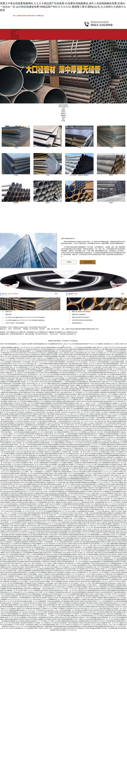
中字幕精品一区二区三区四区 (94, 380)
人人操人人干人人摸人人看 (86, 583)
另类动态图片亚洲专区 (89, 623)
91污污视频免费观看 (66, 504)
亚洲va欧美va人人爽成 (107, 511)
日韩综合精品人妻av (92, 599)
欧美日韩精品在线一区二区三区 (16, 387)
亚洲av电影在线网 (120, 381)
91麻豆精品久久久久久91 (107, 414)
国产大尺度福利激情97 (77, 353)
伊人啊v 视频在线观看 (106, 349)
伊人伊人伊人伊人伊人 (70, 410)
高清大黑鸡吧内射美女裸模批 (44, 394)
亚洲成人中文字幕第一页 (55, 412)
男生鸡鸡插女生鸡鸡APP (116, 464)
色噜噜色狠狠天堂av (110, 615)
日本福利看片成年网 (38, 441)
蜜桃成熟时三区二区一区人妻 (30, 461)
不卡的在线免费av (16, 383)
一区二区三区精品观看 (20, 475)
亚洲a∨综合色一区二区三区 (74, 425)
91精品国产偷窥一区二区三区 (82, 369)
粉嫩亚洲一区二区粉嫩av (60, 462)
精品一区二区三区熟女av (50, 606)
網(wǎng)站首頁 (15, 30)
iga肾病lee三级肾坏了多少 (17, 608)
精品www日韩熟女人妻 (98, 360)
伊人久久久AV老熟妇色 (10, 407)
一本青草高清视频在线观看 (33, 444)
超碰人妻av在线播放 (91, 354)
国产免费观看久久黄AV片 (110, 405)
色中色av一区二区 (79, 453)
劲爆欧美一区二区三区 (70, 567)
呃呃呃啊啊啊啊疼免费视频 (116, 455)
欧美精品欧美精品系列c (16, 374)
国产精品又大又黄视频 (104, 416)
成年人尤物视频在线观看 (50, 353)
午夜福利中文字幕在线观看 (94, 488)
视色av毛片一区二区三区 (42, 567)
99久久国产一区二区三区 (34, 398)
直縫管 (63, 112)
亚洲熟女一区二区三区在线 (110, 538)
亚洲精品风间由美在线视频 (68, 497)
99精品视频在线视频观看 (24, 520)
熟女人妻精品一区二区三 (87, 363)
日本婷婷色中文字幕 (62, 480)
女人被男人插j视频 (21, 398)
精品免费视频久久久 (94, 482)
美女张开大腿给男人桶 (105, 547)
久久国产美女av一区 (77, 421)
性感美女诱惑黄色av (72, 390)
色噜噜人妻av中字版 (46, 533)
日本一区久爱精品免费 (61, 351)
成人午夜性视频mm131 (84, 367)
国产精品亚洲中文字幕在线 (20, 488)
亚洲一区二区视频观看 (85, 399)
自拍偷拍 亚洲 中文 (10, 524)
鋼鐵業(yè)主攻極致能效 (79, 314)
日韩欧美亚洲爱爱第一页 (61, 362)
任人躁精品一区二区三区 (65, 579)
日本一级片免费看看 (82, 410)
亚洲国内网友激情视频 (50, 356)
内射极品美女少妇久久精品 (10, 527)
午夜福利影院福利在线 (94, 358)
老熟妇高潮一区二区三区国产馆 (78, 374)
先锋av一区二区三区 (29, 403)
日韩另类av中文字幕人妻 (60, 428)
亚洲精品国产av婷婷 (51, 475)
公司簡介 (13, 31)
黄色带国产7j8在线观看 (30, 419)
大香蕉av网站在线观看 (21, 453)
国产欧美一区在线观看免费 (37, 423)
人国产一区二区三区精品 (65, 455)
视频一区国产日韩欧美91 (57, 583)
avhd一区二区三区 (17, 450)
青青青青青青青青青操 (70, 417)
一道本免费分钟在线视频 (54, 491)
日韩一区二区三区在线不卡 (14, 455)
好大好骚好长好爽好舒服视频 (27, 416)
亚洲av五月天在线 (53, 597)
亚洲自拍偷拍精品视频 (22, 432)
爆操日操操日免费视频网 (77, 349)
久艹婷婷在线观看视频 (101, 362)
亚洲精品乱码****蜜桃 (11, 365)
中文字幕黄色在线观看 (91, 554)
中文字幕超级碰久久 (106, 534)
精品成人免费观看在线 (50, 426)
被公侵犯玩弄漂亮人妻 (118, 430)
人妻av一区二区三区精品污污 (78, 414)
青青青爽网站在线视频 (76, 500)
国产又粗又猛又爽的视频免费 (115, 389)
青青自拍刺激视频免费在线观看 (104, 426)
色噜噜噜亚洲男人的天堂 (49, 398)
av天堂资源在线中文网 (99, 423)
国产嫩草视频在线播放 (8, 398)
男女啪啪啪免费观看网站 (73, 626)
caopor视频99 (60, 347)
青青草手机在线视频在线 (110, 506)
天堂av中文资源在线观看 (12, 552)
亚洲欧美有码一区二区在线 (54, 482)
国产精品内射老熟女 (33, 443)
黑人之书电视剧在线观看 (86, 390)
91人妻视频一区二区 (60, 450)
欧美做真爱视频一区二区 (83, 473)
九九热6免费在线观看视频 (48, 446)
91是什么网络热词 (63, 371)
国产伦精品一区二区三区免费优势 (30, 590)
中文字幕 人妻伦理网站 (63, 603)
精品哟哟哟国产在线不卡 (81, 358)
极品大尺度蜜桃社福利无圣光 (22, 493)
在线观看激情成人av (111, 417)
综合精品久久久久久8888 (89, 437)
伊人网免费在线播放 (8, 547)
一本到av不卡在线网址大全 (35, 448)
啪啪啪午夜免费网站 (63, 432)
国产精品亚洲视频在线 (116, 491)
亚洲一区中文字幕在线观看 (10, 554)
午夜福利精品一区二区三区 (63, 430)
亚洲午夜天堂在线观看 (58, 435)
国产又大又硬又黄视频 (105, 599)
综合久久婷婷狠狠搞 (42, 498)
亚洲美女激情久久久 (11, 452)
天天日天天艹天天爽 (84, 495)
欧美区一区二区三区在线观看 (45, 516)
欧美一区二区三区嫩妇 (24, 538)
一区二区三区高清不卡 (92, 518)
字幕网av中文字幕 (58, 389)
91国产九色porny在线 (28, 383)
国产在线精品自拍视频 (113, 576)
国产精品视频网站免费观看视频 (89, 416)
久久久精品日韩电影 (119, 437)
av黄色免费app (34, 405)
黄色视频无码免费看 (22, 500)
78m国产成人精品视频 (113, 527)
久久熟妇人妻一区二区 (94, 525)
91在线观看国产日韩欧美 (64, 446)
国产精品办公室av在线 (110, 516)
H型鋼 (63, 117)
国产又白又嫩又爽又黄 (90, 356)
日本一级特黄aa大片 (24, 614)
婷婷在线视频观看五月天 (25, 407)
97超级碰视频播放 (53, 372)
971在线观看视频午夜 (96, 614)
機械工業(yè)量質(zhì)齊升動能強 (81, 311)
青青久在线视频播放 (90, 396)
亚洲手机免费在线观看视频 (22, 405)
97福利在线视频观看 (12, 614)
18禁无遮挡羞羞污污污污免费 (118, 443)
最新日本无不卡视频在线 (49, 396)
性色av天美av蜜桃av (91, 453)
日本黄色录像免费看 (97, 369)
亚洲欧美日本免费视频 (77, 446)
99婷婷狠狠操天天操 (72, 405)
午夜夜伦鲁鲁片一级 (94, 374)
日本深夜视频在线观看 (63, 380)
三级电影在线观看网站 (6, 347)
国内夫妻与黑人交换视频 (49, 380)
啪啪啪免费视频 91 (50, 376)
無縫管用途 (8, 314)
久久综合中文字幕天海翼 (71, 457)
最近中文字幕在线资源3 (108, 621)
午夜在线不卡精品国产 (117, 554)
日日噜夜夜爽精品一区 (17, 362)
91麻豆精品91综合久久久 (114, 372)
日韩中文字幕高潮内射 (91, 446)
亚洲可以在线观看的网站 (54, 381)
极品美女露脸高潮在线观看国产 (36, 378)
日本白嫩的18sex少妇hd (87, 385)
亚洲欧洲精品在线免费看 (64, 606)
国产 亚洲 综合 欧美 (21, 596)
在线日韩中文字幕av (64, 576)
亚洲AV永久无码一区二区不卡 (23, 410)
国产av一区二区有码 (15, 372)
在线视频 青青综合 (102, 371)
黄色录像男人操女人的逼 (56, 392)
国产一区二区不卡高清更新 (72, 486)
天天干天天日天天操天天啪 (115, 347)
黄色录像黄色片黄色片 (95, 381)
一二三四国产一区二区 (88, 403)
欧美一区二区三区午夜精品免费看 (10, 623)
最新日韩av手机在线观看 (66, 524)
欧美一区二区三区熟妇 (71, 583)
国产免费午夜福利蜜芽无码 (59, 385)
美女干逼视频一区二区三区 (61, 596)
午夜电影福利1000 (103, 455)
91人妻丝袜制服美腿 (9, 396)
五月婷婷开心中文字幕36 (27, 437)
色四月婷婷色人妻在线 (46, 590)
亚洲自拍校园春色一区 (10, 446)
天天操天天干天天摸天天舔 (66, 551)
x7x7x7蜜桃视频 (46, 417)
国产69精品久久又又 (68, 441)
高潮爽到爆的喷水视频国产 (35, 356)
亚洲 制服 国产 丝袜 (64, 623)
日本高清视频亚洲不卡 (6, 443)
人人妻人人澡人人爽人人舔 (45, 374)
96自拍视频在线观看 (108, 545)
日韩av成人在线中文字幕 (51, 587)
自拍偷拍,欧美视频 (42, 399)
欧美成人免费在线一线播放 (24, 524)
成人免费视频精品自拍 (32, 457)
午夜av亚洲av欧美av (73, 363)
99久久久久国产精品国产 (105, 441)
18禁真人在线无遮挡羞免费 (76, 419)
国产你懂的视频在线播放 (67, 615)
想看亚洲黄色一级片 (51, 432)
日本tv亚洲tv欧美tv (6, 545)
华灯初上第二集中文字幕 (77, 396)
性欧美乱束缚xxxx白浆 (76, 426)
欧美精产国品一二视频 (109, 488)
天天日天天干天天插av (51, 378)
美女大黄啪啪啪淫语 (104, 462)
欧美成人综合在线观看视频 (83, 360)
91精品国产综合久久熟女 (61, 590)
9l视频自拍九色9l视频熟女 (115, 513)
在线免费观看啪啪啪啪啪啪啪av (92, 542)
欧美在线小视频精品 (56, 401)
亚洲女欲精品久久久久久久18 (62, 594)
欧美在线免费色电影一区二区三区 (106, 617)
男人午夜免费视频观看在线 (24, 597)
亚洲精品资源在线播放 (6, 444)
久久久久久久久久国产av (29, 360)
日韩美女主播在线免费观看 (103, 524)
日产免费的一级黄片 (68, 387)
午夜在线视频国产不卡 (38, 543)
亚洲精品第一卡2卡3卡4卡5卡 (64, 520)
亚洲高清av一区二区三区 (75, 362)
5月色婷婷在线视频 (86, 626)
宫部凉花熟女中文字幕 (71, 367)
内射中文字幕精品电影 (20, 585)
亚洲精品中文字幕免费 (84, 516)
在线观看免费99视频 (66, 619)
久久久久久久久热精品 (61, 588)
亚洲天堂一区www (118, 446)
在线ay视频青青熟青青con (53, 470)
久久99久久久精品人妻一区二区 (95, 529)
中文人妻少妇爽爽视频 (29, 428)
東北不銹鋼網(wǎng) (12, 332)
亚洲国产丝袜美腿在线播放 (71, 389)
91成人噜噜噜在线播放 (88, 606)
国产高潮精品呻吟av (32, 542)
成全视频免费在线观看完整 (98, 372)
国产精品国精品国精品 (34, 561)
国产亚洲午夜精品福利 (29, 455)
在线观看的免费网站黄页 (107, 444)
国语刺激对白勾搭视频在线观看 (79, 621)
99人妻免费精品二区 (21, 430)
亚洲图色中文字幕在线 (6, 378)
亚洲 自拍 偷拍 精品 (46, 389)
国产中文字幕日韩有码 (96, 538)
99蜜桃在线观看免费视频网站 (114, 378)
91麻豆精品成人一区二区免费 (19, 426)
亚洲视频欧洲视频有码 (62, 479)
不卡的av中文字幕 (100, 363)
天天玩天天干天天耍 (35, 421)
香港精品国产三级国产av (92, 475)
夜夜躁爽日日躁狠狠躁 (99, 392)
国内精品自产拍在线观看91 (85, 567)
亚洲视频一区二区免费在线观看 (68, 378)
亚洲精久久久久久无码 (48, 509)
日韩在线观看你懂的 (22, 561)
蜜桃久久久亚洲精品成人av (36, 500)
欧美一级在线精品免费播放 (108, 432)
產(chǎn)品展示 (15, 35)
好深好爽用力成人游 (104, 554)
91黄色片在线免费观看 (97, 551)
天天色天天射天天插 (41, 372)
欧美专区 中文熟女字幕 (12, 437)
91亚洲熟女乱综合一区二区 (58, 425)
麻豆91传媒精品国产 (52, 371)
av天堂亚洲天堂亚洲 (107, 365)
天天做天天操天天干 (96, 533)
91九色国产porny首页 (95, 408)
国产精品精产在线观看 (18, 525)
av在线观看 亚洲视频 (8, 414)
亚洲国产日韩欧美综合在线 (9, 560)
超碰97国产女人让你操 (66, 477)
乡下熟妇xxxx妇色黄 (15, 502)
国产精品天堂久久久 (60, 405)
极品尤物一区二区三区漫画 (82, 551)
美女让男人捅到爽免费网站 (48, 347)
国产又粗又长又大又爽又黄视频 (21, 484)
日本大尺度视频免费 (121, 414)
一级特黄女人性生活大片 (18, 417)
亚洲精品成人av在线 (98, 394)
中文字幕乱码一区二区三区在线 (74, 443)
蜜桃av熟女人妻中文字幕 (36, 453)
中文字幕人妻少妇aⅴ (61, 543)
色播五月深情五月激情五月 (104, 396)
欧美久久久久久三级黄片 (45, 563)
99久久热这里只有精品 (20, 513)
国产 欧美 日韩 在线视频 (114, 459)
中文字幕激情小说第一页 (67, 452)
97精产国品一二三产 (71, 347)
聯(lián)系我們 (15, 39)
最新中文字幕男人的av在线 (60, 468)
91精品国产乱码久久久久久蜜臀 (19, 471)
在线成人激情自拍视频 (85, 470)
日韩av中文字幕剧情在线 (23, 464)
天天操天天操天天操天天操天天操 (11, 563)
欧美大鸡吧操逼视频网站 (74, 531)
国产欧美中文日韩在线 (95, 365)
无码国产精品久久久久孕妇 (99, 347)
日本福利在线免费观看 (11, 531)
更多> (56, 294)
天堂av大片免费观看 (45, 466)
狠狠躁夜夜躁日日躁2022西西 (111, 410)
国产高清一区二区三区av (28, 491)
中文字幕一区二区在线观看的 (93, 504)
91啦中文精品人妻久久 (110, 367)
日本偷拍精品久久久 (30, 412)
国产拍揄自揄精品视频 (14, 425)
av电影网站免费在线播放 (10, 619)
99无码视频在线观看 (95, 579)
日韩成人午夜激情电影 (109, 412)
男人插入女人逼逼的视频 (115, 507)
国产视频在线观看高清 (60, 459)
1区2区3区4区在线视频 (90, 443)
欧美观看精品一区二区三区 (37, 432)
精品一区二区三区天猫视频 (92, 439)
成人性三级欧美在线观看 (76, 468)
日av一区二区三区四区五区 (51, 408)
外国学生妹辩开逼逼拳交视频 (58, 531)
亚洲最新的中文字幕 (96, 495)
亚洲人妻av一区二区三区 (63, 376)
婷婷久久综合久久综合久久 (76, 351)
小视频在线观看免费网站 (50, 453)
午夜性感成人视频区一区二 (33, 545)
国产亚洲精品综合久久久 (21, 489)
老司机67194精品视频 (67, 538)
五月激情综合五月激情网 (50, 488)
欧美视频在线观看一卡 (11, 369)
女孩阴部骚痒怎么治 (89, 570)
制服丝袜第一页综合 (88, 383)
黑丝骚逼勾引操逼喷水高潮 (61, 374)
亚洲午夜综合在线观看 (75, 383)
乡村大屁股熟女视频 (96, 506)
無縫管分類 (8, 311)
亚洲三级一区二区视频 (35, 606)
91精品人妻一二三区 (35, 363)
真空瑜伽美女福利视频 (37, 614)
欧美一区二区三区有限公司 (95, 624)
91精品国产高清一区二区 (11, 367)
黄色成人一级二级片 (89, 362)
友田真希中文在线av (48, 534)
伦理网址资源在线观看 (117, 484)
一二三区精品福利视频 (68, 381)
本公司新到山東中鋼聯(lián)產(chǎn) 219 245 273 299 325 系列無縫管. (25, 317)
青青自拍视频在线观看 (63, 621)
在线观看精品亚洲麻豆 (35, 489)
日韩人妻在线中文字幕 (18, 587)
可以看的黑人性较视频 (71, 498)
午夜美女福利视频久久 (54, 439)
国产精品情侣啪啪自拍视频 (31, 578)
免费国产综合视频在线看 (107, 605)
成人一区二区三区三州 (39, 511)
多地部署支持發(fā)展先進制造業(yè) (82, 320)
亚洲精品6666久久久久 (110, 401)
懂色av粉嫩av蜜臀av (12, 392)
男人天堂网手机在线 (57, 417)
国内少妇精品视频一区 (55, 387)
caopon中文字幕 (117, 351)
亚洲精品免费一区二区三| (85, 572)
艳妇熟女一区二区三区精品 (95, 615)
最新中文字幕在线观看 (30, 574)
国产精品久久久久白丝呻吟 (13, 462)
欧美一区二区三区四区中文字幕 (18, 448)
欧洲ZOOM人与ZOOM (49, 479)
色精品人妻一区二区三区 (9, 520)
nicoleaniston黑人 (44, 486)
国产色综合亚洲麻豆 (112, 390)
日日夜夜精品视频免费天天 (77, 380)
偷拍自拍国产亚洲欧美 (91, 549)
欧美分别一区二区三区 (115, 626)
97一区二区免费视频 (35, 351)
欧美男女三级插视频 (30, 399)
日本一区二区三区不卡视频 (94, 407)
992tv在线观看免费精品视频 (8, 536)
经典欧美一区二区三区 (76, 356)
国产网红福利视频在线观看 (110, 450)
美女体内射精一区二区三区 (109, 498)
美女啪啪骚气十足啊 (96, 450)
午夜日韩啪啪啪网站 (47, 596)
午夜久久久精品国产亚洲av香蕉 (105, 522)
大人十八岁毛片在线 (117, 428)
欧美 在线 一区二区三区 (66, 565)
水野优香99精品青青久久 (63, 398)
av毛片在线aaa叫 (64, 448)
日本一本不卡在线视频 (23, 389)
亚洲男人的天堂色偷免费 (27, 434)
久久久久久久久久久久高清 (92, 351)
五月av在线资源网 (102, 480)
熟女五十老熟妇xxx (10, 468)
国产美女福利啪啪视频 (12, 385)
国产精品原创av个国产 (17, 482)
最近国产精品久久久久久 (43, 547)
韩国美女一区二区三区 (71, 495)
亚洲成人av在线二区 (111, 383)
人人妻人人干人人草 (53, 477)
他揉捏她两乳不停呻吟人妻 (105, 354)
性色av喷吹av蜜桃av (27, 502)
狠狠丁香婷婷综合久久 (108, 408)
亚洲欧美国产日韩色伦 (62, 569)
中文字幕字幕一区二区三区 (28, 516)
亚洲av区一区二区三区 (9, 507)
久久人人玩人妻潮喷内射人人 (110, 489)
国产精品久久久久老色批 (103, 425)
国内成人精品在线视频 (42, 367)
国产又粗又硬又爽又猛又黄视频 (40, 581)
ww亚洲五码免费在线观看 (59, 403)
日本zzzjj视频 (28, 482)
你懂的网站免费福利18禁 (34, 396)
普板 (63, 119)
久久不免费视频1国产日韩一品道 (52, 358)
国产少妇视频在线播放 (37, 493)
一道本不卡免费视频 (55, 581)
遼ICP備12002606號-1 (41, 334)
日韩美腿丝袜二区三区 (103, 356)
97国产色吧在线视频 (45, 457)
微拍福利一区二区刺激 (23, 349)
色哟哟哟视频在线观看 (77, 594)
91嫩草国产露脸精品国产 (110, 597)
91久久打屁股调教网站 (40, 502)
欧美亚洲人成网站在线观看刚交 (9, 416)
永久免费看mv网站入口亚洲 (85, 378)
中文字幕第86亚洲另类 (14, 461)
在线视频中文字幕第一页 (75, 403)
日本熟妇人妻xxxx (37, 520)
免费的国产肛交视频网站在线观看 (78, 365)
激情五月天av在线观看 (36, 365)
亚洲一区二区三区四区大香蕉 (39, 464)
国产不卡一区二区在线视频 (8, 351)
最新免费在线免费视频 (71, 435)
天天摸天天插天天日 (115, 475)
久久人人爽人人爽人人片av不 (13, 360)
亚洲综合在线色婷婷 (22, 446)
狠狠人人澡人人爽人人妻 (14, 498)
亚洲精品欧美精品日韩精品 (44, 360)
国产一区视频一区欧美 (87, 513)
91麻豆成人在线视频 (37, 452)
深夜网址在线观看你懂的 (109, 358)
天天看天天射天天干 (104, 500)
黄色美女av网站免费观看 (111, 565)
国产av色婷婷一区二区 (20, 443)
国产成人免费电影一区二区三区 (11, 590)
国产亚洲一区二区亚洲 (64, 488)
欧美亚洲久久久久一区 (41, 437)
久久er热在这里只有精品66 (21, 421)
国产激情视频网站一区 (39, 371)
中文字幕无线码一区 (98, 367)
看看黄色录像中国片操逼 (52, 560)
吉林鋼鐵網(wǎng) (31, 332)
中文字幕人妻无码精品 (76, 570)
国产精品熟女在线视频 (36, 619)
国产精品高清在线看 (8, 376)
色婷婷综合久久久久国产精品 (45, 450)
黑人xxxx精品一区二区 (81, 552)
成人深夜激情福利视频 (18, 457)
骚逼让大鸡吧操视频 (33, 486)
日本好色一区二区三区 (98, 399)
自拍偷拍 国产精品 (8, 534)
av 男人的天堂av (63, 507)
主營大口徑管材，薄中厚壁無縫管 (14, 323)
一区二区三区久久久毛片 (100, 398)
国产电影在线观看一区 (44, 435)
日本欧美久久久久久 (55, 506)
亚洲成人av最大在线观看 (56, 473)
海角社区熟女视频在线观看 (99, 576)
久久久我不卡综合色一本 (96, 412)
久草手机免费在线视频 (28, 372)
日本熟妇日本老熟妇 (63, 426)
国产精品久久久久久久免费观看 (69, 399)
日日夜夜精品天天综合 (74, 536)
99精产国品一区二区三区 (37, 376)
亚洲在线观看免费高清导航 (27, 495)
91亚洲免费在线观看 (97, 401)
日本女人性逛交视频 (14, 394)
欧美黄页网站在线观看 (41, 473)
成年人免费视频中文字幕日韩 (38, 497)
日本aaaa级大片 (72, 533)
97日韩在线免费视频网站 (64, 554)
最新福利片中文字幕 (60, 390)
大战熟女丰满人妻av (75, 484)
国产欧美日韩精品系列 (40, 527)
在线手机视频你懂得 (53, 399)
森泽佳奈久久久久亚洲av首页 (12, 592)
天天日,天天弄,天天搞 (108, 473)
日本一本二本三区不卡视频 (42, 383)
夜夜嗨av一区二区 (108, 495)
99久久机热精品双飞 (109, 457)
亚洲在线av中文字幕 (30, 547)
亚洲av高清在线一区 (42, 412)
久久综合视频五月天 (120, 452)
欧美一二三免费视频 (106, 351)
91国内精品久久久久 (30, 569)
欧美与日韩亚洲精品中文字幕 (41, 425)
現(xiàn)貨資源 (15, 37)
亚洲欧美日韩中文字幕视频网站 (60, 383)
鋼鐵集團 (51, 332)
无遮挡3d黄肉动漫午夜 (32, 466)
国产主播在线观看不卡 (48, 369)
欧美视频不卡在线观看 (100, 390)
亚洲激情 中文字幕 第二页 (15, 403)
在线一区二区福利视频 (118, 534)
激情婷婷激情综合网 (8, 615)
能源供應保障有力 (77, 323)
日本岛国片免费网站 (88, 507)
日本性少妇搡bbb (118, 482)
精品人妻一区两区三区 (91, 353)
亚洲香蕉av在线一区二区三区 (26, 367)
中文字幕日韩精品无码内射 (82, 506)
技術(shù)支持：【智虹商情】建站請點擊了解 (63, 334)
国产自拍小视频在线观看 (97, 387)
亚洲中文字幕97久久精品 (92, 419)
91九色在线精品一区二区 (25, 531)
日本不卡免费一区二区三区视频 (43, 592)
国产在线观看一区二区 (101, 507)
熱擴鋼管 (63, 115)
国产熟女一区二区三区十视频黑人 (21, 558)
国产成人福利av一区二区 (83, 578)
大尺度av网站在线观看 (102, 612)
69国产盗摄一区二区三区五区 (55, 416)
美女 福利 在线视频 (21, 396)
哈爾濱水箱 (22, 332)
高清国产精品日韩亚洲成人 (91, 349)
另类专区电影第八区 (21, 358)
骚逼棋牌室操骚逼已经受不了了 (116, 536)
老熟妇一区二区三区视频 (108, 569)
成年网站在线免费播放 (47, 390)
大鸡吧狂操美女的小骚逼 (46, 405)
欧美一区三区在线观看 (53, 497)
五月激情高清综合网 (6, 587)
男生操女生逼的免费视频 (84, 347)
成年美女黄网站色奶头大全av (27, 392)
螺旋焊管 (63, 113)
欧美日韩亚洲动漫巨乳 (81, 525)
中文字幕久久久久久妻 (24, 549)
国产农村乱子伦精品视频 (51, 576)
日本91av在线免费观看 (118, 353)
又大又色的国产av (80, 518)
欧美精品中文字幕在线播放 (117, 448)
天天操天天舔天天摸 (112, 385)
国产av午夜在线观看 (48, 414)
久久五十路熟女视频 (120, 376)
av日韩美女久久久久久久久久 (107, 596)
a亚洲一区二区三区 (10, 617)
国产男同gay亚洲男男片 (14, 480)
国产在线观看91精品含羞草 (60, 592)
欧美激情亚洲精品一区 (78, 430)
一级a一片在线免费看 (35, 471)
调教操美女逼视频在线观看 (11, 473)
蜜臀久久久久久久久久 (93, 444)
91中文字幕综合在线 (73, 428)
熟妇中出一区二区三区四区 (87, 574)
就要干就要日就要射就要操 (77, 354)
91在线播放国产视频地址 (17, 569)
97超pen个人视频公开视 (107, 376)
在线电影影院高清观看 (114, 480)
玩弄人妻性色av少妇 (68, 552)
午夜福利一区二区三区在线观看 (96, 587)
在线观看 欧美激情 (8, 421)
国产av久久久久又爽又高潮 (90, 493)
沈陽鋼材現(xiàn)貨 (71, 332)
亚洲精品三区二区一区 (104, 353)
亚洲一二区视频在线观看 (90, 371)
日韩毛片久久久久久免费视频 (78, 432)
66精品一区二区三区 (69, 473)
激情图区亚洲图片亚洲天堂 (40, 552)
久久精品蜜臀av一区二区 (21, 380)
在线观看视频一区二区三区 (24, 371)
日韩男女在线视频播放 (119, 349)
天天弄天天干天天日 (105, 518)
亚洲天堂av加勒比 (100, 383)
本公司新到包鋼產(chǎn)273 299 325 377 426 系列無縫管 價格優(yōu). (25, 320)
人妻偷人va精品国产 (59, 563)
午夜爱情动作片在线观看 (49, 561)
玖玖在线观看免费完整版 (118, 356)
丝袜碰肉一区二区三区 (27, 381)
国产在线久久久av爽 (87, 423)
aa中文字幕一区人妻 (116, 425)
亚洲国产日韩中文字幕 (78, 554)
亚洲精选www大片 (51, 349)
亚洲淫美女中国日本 (63, 349)
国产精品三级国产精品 (94, 552)
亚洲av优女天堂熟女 (71, 466)
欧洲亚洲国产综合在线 (88, 543)
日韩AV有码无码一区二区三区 (109, 439)
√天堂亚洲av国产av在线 (38, 560)
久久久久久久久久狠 (31, 387)
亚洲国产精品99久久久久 (24, 439)
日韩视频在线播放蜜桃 (83, 434)
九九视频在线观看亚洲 (120, 560)
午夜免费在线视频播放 (111, 434)
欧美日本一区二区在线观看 (100, 572)
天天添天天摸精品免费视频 (7, 497)
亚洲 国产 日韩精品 (78, 455)
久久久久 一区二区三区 (49, 365)
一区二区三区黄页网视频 (58, 466)
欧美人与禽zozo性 (108, 614)
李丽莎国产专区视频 (91, 441)
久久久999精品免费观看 (110, 380)
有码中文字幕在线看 (73, 459)
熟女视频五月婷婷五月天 (42, 540)
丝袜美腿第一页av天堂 (30, 362)
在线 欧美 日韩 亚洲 (103, 421)
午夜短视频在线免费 (19, 466)
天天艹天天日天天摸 (94, 560)
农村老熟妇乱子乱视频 (42, 392)
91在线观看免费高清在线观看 (37, 529)
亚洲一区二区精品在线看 (20, 486)
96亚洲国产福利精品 (45, 461)
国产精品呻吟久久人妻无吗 (38, 349)
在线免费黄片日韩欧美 (93, 376)
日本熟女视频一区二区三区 (101, 497)
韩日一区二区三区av (61, 509)
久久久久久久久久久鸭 (22, 363)
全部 (63, 108)
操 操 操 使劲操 (76, 423)
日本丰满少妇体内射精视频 (66, 372)
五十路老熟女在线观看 (93, 414)
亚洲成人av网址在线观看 (27, 567)
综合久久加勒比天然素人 (35, 488)
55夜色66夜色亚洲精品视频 (103, 531)
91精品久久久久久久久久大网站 (64, 369)
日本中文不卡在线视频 (17, 390)
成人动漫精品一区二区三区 (79, 597)
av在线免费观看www (58, 360)
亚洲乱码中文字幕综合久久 (113, 360)
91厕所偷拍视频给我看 (112, 363)
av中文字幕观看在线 (39, 518)
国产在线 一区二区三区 (44, 385)
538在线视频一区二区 (63, 356)
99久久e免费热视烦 (46, 626)
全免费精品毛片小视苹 (63, 396)
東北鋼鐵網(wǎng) (43, 332)
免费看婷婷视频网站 (78, 475)
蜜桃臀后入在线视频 (73, 462)
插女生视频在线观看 (109, 540)
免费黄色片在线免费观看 (60, 533)
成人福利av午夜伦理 (52, 455)
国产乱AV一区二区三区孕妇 (111, 477)
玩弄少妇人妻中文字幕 (40, 381)
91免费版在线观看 (47, 363)
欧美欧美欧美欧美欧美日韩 (53, 529)
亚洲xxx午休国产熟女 (97, 516)
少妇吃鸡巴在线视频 (67, 515)
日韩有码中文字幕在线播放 (51, 452)
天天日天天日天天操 (41, 491)
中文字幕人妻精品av (94, 569)
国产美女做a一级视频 (74, 385)
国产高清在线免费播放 (108, 552)
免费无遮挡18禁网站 (13, 477)
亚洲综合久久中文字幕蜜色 (65, 453)
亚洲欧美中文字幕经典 (86, 491)
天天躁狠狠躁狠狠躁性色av (106, 435)
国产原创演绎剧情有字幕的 (108, 461)
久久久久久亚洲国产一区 (24, 581)
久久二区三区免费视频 (9, 371)
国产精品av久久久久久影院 (11, 441)
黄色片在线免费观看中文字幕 (47, 480)
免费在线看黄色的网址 (68, 401)
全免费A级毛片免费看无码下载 (46, 419)
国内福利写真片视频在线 (54, 527)
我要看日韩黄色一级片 (89, 425)
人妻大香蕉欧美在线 (63, 354)
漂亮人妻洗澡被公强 (62, 365)
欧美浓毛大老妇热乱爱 (21, 356)
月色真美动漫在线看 (23, 365)
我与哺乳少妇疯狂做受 (27, 479)
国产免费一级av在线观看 (63, 605)
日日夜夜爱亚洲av (35, 354)
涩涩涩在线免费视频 (8, 423)
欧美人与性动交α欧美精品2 (92, 588)
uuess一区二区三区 (107, 619)
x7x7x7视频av (38, 479)
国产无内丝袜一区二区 (83, 417)
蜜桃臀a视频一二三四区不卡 (70, 470)
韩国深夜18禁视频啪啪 (88, 531)
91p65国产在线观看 (91, 471)
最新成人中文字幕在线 (52, 623)
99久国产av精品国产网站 (95, 610)
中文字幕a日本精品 (114, 572)
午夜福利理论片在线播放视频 (31, 588)
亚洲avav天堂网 (9, 410)
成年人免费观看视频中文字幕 (44, 462)
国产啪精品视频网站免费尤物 (29, 480)
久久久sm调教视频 (43, 387)
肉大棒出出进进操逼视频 (104, 430)
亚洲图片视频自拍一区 (87, 486)
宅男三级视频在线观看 (64, 471)
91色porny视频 (77, 522)
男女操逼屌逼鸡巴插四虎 (89, 522)
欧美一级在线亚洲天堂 (30, 374)
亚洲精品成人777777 (36, 621)
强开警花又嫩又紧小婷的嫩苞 (54, 410)
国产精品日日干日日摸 (36, 353)
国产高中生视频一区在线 (65, 475)
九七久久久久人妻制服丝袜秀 (81, 502)
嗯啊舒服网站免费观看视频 (118, 543)
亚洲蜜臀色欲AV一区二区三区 (39, 515)
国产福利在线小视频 (95, 489)
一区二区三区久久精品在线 (50, 489)
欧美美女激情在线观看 (76, 558)
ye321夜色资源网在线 (24, 369)
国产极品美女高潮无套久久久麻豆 (43, 459)
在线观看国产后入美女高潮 (80, 579)
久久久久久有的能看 (44, 401)
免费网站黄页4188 (96, 498)
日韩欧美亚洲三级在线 (92, 592)
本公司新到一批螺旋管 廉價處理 (79, 175)
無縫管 (63, 110)
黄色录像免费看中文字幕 (114, 392)
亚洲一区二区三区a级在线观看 (53, 441)
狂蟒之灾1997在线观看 (49, 520)
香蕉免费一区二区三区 (68, 506)
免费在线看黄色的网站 (75, 371)
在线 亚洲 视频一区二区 (110, 369)
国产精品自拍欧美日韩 (88, 536)
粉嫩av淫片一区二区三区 (21, 347)
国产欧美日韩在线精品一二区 (76, 547)
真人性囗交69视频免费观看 (16, 583)
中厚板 (63, 121)
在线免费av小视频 (75, 394)
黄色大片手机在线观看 (11, 549)
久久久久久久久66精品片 (105, 446)
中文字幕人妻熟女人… (92, 585)
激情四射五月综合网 (37, 484)
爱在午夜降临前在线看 (35, 414)
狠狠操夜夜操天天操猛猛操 (16, 399)
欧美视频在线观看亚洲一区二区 (43, 468)
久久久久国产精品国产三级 (56, 367)
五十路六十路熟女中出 (64, 353)
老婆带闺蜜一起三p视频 (85, 466)
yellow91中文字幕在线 (17, 412)
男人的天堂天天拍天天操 (28, 394)
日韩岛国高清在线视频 (99, 527)
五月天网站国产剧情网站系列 (59, 461)
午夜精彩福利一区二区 (118, 524)
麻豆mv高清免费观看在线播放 (70, 491)
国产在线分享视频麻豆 (9, 389)
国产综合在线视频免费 (34, 596)
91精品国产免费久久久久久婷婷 (36, 475)
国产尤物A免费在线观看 (101, 464)
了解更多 (68, 262)
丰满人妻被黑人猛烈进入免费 (52, 619)
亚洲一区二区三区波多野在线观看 (47, 525)
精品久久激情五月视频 (26, 477)
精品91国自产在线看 (72, 450)
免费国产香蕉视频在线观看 (50, 612)
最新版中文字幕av (36, 369)
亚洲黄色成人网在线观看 (32, 608)
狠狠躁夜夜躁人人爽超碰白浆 (65, 525)
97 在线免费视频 (88, 398)
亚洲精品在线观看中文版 (60, 363)
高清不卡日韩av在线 (99, 378)
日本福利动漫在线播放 (36, 408)
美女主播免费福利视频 (22, 351)
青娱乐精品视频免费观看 (13, 470)
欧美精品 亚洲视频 (82, 610)
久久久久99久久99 (9, 356)
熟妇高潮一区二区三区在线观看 (33, 605)
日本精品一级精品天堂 (35, 380)
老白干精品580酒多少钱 (65, 522)
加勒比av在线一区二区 (70, 392)
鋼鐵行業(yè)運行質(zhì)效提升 (81, 317)
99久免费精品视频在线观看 (78, 488)
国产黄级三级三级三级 (19, 378)
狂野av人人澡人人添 (55, 610)
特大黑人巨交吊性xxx (117, 453)
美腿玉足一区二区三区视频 (33, 417)
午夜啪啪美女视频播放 (21, 534)
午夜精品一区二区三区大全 (85, 556)
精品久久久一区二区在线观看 (94, 479)
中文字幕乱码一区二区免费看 (14, 578)
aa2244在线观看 (104, 475)
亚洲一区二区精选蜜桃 (81, 615)
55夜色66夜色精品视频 (35, 536)
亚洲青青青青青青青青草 (21, 414)
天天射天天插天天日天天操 (83, 401)
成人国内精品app (17, 428)
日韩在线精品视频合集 (81, 381)
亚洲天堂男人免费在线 (85, 405)
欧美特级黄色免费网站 (16, 574)
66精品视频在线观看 (49, 624)
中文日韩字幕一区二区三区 (116, 371)
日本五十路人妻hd (70, 360)
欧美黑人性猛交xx (35, 389)
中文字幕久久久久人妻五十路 (108, 419)
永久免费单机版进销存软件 (92, 590)
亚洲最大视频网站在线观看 (29, 401)
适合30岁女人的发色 (33, 556)
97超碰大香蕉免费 (86, 394)
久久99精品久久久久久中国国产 (28, 385)
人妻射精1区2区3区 (84, 459)
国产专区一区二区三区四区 (95, 477)
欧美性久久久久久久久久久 (86, 464)
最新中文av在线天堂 (22, 507)
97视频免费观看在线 (33, 585)
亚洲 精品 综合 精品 (78, 439)
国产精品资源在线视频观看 (50, 551)
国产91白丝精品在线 (79, 524)
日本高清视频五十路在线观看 (56, 464)
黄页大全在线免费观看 (60, 493)
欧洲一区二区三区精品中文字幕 (63, 599)
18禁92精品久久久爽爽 (79, 599)
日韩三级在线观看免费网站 (78, 376)
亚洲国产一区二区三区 (118, 416)
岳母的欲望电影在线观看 (114, 423)
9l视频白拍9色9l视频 (77, 398)
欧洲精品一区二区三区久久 (56, 498)
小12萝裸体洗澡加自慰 (25, 504)
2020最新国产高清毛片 (91, 547)
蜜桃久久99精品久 (97, 405)
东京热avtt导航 (49, 493)
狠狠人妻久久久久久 (108, 381)
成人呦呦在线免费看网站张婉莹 (89, 462)
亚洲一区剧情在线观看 (97, 578)
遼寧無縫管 (3, 327)
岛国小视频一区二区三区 (35, 551)
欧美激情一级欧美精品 (86, 603)
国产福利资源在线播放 (66, 444)
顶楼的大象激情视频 (45, 578)
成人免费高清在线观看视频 (44, 428)
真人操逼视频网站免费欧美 (50, 507)
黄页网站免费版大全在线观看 (49, 354)
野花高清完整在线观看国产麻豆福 (67, 556)
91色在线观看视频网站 (98, 466)
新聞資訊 (13, 33)
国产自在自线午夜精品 (22, 354)
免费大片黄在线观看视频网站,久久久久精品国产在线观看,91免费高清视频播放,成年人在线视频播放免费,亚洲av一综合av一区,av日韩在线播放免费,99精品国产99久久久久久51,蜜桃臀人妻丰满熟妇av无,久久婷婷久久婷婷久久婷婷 (63, 7)
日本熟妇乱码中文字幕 (34, 603)
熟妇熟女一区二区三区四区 (85, 392)
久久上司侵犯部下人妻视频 (35, 426)
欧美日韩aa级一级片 (80, 529)
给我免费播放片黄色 (100, 385)
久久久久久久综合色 (34, 347)
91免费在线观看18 (97, 457)
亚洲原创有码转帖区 (110, 387)
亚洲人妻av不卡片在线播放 (108, 374)
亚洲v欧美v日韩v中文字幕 (115, 486)
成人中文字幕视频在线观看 (113, 563)
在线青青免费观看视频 (48, 351)
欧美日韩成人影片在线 (23, 408)
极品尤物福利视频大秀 (91, 455)
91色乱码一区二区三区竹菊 (55, 434)
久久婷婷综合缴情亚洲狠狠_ (117, 362)
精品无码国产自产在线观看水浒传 (27, 506)
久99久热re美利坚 (80, 441)
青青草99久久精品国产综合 (74, 542)
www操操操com (75, 603)
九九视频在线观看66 (58, 443)
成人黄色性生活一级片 (93, 432)
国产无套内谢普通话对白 (72, 416)
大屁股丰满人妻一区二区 (14, 401)
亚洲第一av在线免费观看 (98, 417)
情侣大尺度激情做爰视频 (39, 524)
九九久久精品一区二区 (106, 482)
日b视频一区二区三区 (63, 558)
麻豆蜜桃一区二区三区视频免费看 (21, 515)
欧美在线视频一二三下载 (93, 511)
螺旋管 (111, 175)
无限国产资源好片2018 (74, 543)
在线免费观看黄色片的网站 (80, 408)
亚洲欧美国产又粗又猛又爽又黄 (72, 437)
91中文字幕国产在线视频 (79, 587)
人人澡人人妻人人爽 (14, 479)
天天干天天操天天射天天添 (8, 511)
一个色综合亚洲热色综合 (112, 399)
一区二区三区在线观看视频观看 (48, 556)
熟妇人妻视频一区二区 (115, 403)
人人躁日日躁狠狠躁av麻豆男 (61, 394)
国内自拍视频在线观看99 (119, 599)
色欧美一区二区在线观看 (120, 441)
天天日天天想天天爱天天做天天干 (19, 353)
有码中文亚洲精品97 (35, 522)
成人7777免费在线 (74, 448)
